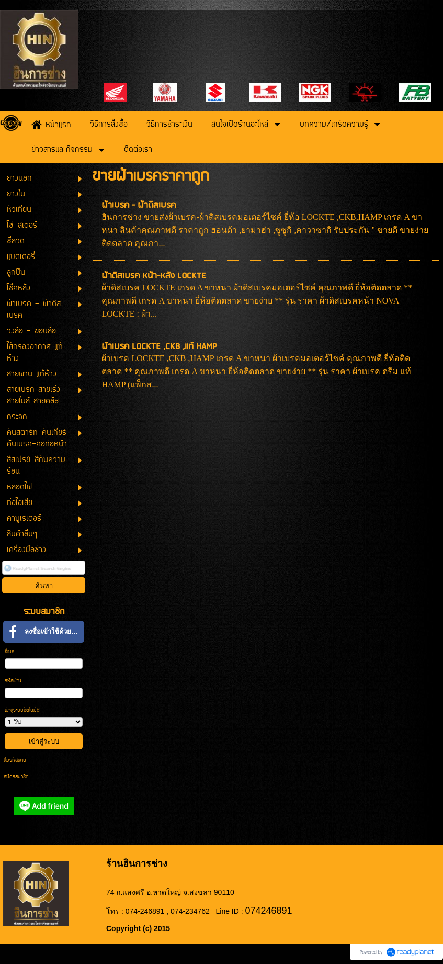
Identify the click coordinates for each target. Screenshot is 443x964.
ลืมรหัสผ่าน (15, 761)
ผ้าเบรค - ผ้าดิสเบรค (138, 205)
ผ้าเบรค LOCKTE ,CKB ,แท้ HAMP (159, 347)
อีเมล (9, 652)
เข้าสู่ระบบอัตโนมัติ (22, 710)
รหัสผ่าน (13, 681)
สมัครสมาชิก (16, 777)
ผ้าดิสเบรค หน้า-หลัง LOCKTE (153, 276)
